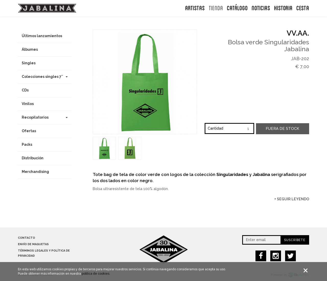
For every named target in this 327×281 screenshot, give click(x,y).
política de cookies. (96, 274)
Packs (27, 144)
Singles (29, 63)
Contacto (26, 238)
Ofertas (29, 131)
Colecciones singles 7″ (45, 77)
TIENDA (216, 7)
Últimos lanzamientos (42, 36)
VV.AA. (298, 33)
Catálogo (237, 7)
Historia (283, 7)
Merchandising (35, 172)
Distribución (32, 158)
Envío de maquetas (33, 244)
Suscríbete (294, 240)
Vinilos (28, 104)
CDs (25, 90)
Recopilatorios (45, 117)
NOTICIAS (261, 7)
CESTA (302, 7)
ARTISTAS (195, 7)
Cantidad (215, 128)
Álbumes (30, 49)
